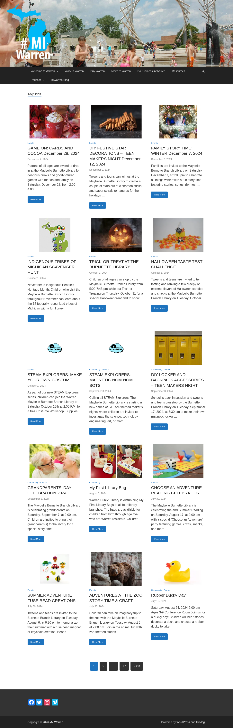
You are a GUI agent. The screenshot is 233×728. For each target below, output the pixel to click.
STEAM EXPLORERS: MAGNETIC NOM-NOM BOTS (111, 380)
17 (124, 666)
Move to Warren (121, 71)
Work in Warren (74, 71)
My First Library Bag (107, 487)
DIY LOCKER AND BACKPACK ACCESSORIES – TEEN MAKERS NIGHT (177, 380)
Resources (178, 71)
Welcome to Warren (43, 71)
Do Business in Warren (151, 71)
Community (94, 369)
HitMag (200, 722)
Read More (36, 199)
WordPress (183, 722)
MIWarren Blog (60, 79)
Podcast (36, 79)
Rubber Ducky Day (168, 595)
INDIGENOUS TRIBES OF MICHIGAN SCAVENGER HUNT (52, 267)
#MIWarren (56, 722)
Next (136, 666)
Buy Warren (97, 71)
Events (31, 143)
